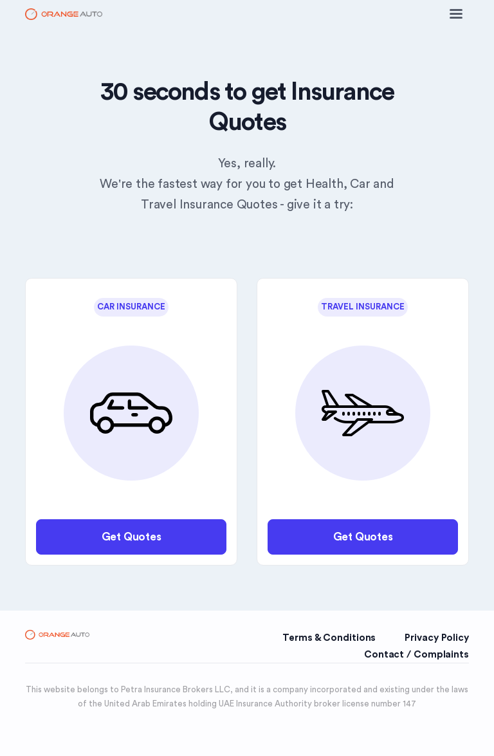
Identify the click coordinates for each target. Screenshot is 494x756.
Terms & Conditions (329, 638)
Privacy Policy (437, 638)
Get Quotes (131, 536)
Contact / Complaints (416, 654)
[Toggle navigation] (456, 14)
